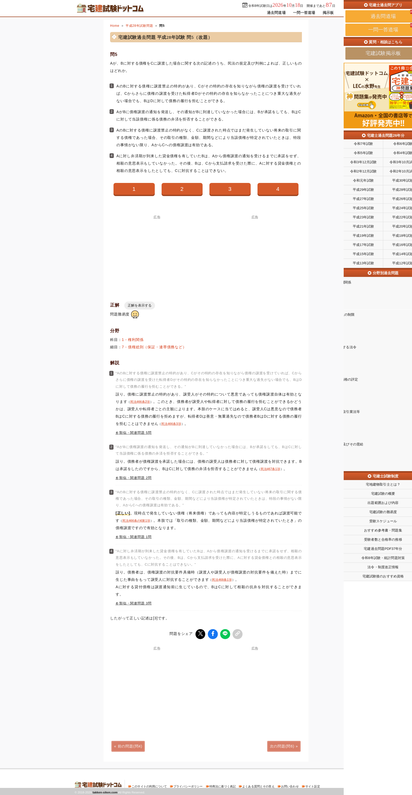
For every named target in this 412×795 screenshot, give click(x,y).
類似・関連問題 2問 (135, 478)
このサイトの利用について (149, 785)
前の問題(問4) (130, 745)
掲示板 (328, 12)
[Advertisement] (157, 255)
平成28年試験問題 (139, 26)
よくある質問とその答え (258, 785)
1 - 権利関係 (133, 340)
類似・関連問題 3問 (135, 603)
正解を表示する (140, 305)
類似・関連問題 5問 (135, 433)
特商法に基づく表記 (222, 785)
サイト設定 (312, 785)
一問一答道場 (304, 12)
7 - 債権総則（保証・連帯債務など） (154, 347)
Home (114, 26)
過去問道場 (276, 12)
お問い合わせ (290, 785)
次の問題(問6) (282, 745)
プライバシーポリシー (188, 785)
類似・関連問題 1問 (135, 537)
